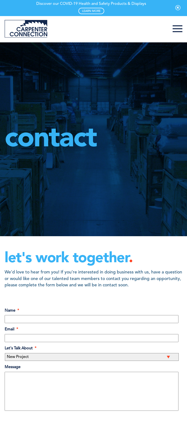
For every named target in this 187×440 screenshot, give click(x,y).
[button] (177, 29)
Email (11, 329)
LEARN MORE (91, 11)
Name (12, 311)
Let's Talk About (20, 348)
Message (12, 367)
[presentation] (42, 427)
